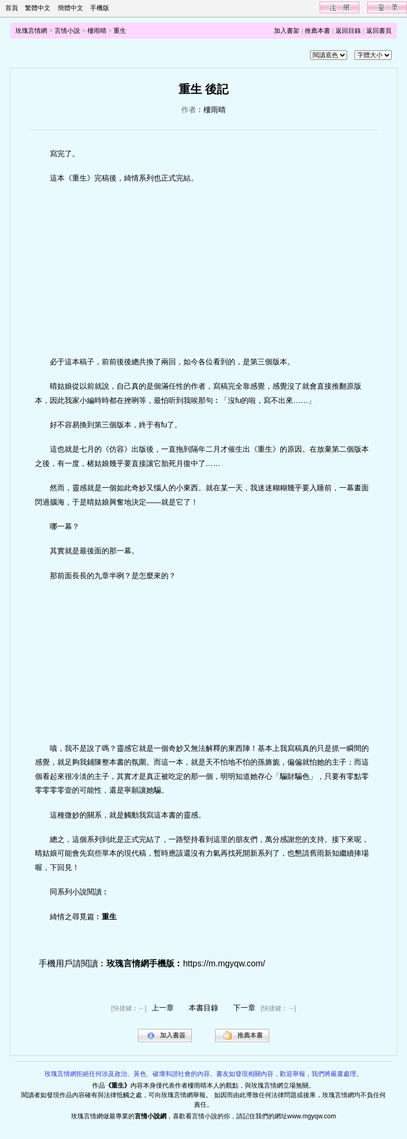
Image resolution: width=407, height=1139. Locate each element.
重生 (119, 30)
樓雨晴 (97, 30)
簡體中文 (70, 8)
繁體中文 (37, 8)
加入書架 (286, 30)
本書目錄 (203, 1007)
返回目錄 (348, 30)
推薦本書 (317, 30)
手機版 (99, 8)
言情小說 (67, 30)
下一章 (244, 1007)
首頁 (11, 8)
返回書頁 (379, 30)
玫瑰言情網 (31, 30)
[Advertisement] (204, 270)
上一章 (163, 1007)
